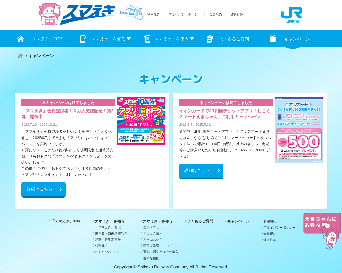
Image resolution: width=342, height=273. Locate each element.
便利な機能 (151, 258)
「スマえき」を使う (169, 39)
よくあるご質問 (234, 39)
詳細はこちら (39, 189)
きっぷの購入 (152, 233)
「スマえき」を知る (106, 39)
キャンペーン (297, 39)
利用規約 (153, 14)
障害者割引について (157, 246)
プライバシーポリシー (185, 14)
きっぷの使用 (152, 239)
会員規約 (215, 14)
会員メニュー (152, 227)
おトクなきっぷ (106, 252)
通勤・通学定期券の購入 (160, 252)
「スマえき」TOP (45, 39)
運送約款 (237, 14)
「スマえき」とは (108, 227)
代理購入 (101, 246)
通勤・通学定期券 (108, 239)
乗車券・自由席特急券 (111, 233)
